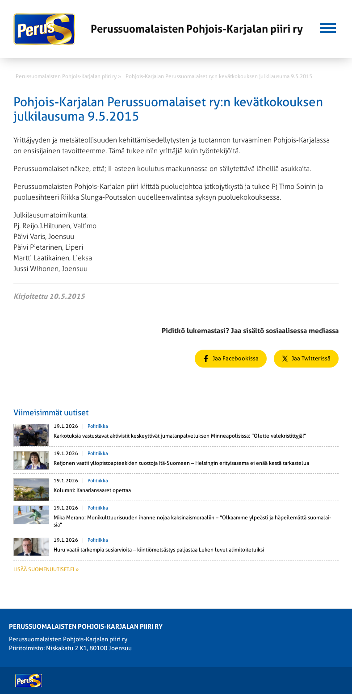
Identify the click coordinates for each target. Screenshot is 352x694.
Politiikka (98, 426)
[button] (328, 27)
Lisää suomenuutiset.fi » (46, 569)
